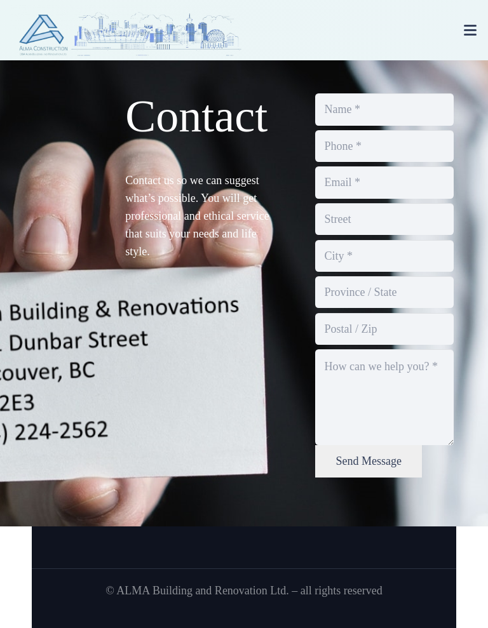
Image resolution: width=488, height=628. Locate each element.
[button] (470, 30)
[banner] (126, 30)
